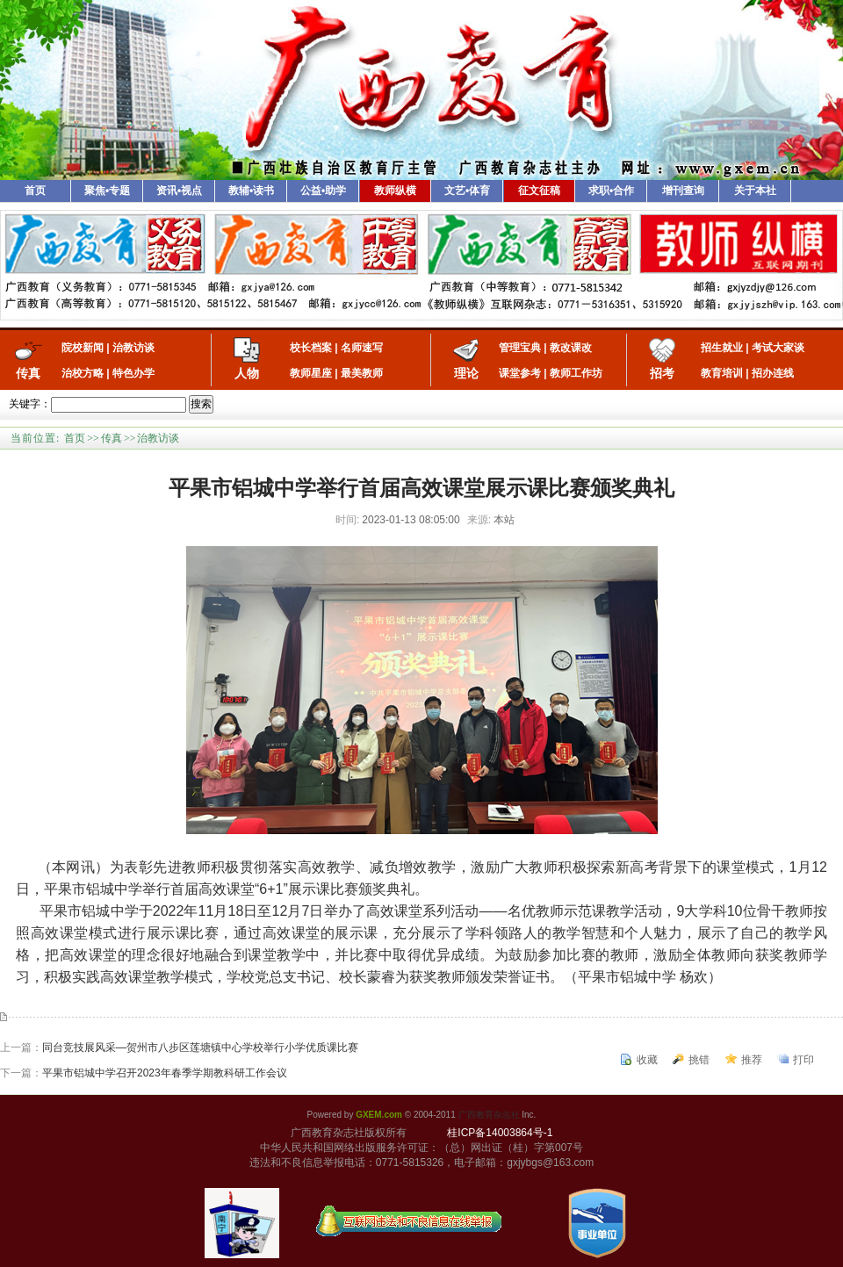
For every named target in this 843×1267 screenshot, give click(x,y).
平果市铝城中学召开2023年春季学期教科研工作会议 (164, 1073)
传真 (28, 373)
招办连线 (773, 373)
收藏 (647, 1060)
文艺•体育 (467, 190)
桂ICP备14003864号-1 (499, 1133)
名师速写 (362, 348)
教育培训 (722, 373)
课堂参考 (520, 373)
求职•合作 (611, 190)
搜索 (201, 404)
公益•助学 (323, 190)
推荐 (751, 1060)
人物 (246, 373)
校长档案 (311, 348)
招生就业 (722, 348)
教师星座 (311, 373)
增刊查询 (683, 190)
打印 (803, 1060)
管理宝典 (520, 348)
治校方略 (82, 373)
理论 (466, 373)
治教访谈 (133, 348)
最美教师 (362, 373)
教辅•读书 (251, 190)
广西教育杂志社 (489, 1114)
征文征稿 (539, 190)
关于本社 (755, 190)
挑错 (699, 1060)
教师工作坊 (576, 373)
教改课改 (571, 348)
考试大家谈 (778, 348)
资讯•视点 (179, 190)
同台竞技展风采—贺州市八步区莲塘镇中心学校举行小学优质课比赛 (200, 1047)
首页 (35, 190)
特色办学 (133, 373)
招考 (662, 373)
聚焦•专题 (107, 190)
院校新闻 (82, 348)
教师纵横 (395, 190)
